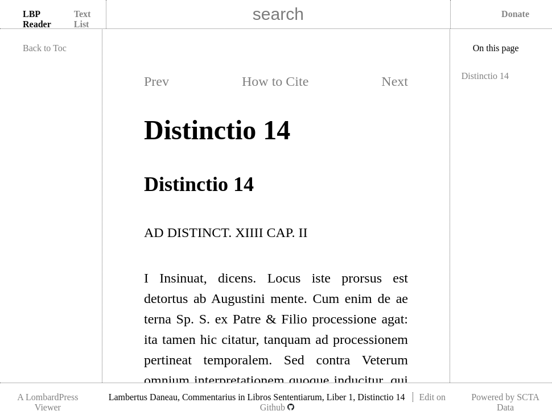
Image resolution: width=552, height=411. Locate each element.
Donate (515, 14)
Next (394, 81)
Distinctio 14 (485, 76)
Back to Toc (45, 48)
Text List (82, 19)
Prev (156, 81)
